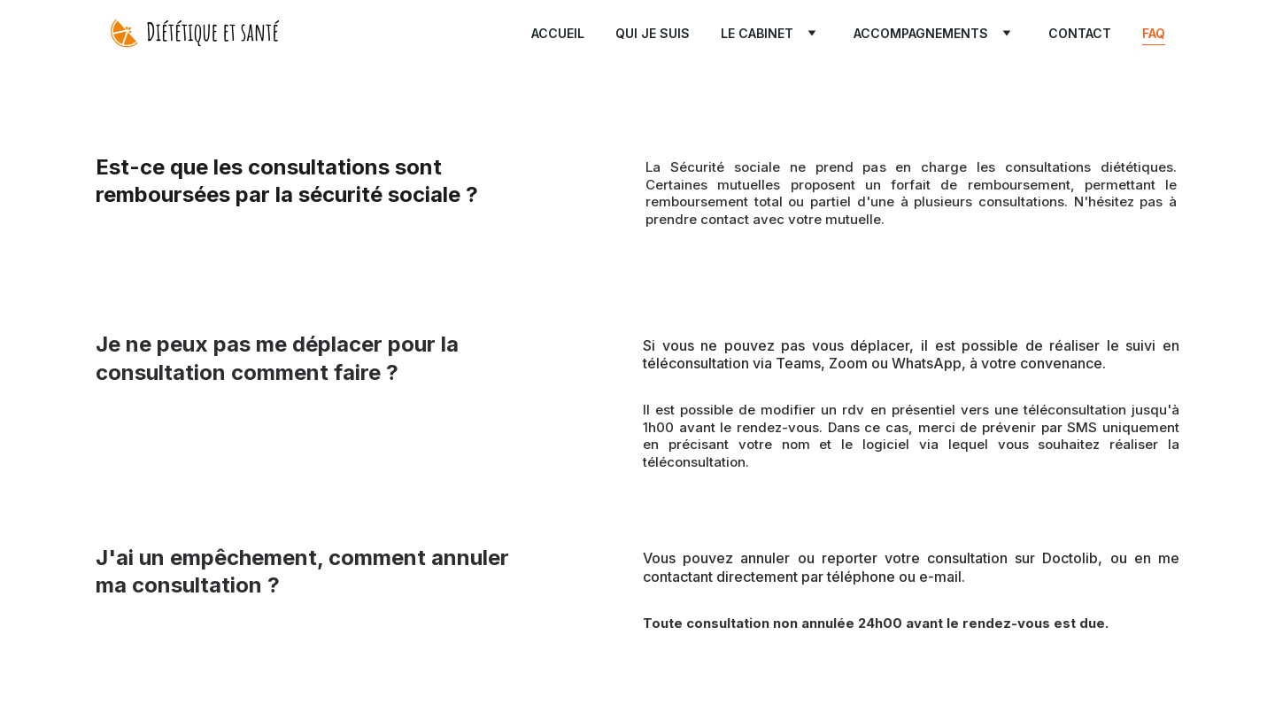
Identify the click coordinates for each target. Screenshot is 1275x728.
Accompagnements (921, 33)
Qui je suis (652, 33)
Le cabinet (757, 33)
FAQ (1153, 33)
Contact (1079, 33)
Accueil (557, 33)
